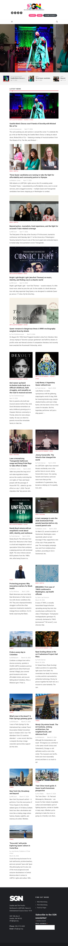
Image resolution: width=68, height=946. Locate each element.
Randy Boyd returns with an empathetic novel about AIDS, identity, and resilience (21, 530)
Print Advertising (42, 905)
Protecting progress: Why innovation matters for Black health (21, 586)
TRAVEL (12, 648)
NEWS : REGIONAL (14, 454)
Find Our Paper (41, 908)
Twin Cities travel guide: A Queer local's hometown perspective (45, 788)
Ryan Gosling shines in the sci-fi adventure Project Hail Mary (46, 654)
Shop (39, 15)
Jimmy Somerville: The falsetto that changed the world (45, 457)
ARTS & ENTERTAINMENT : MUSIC (18, 273)
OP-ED (11, 579)
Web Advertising (42, 902)
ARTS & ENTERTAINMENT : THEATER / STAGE (21, 119)
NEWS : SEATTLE (14, 171)
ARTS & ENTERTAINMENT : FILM (43, 648)
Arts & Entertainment (24, 70)
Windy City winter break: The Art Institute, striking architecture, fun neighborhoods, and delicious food (46, 729)
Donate (32, 15)
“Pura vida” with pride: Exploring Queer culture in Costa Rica (20, 845)
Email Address (41, 924)
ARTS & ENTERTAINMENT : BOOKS (18, 325)
